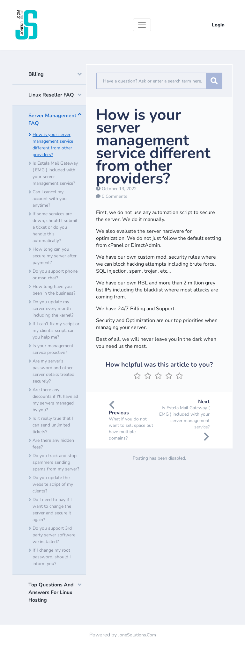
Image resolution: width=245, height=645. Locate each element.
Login (218, 25)
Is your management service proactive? (53, 349)
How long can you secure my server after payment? (55, 256)
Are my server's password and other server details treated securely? (53, 371)
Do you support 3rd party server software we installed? (54, 535)
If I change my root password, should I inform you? (52, 557)
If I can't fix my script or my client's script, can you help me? (56, 330)
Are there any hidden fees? (53, 443)
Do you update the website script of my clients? (53, 484)
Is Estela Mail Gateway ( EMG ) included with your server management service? (55, 173)
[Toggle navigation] (142, 24)
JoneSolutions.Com (137, 635)
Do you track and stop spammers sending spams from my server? (56, 462)
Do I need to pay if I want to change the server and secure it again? (52, 510)
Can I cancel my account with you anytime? (50, 198)
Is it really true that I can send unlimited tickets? (53, 425)
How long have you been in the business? (54, 289)
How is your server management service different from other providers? (53, 145)
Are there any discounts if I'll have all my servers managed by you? (55, 400)
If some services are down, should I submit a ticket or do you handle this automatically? (55, 227)
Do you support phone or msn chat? (55, 274)
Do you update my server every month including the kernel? (53, 308)
